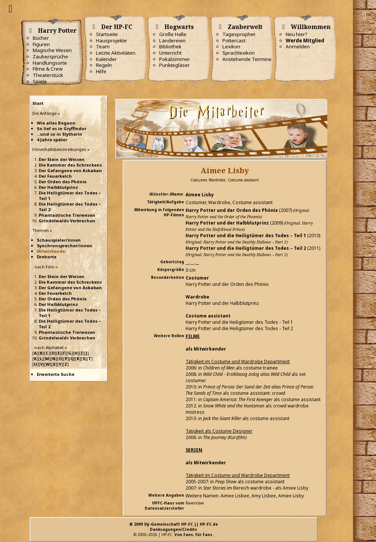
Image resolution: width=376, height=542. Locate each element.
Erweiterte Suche (55, 374)
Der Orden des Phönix (63, 181)
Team (103, 46)
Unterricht (170, 52)
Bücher (41, 38)
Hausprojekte (111, 40)
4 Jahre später (52, 139)
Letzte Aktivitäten (115, 52)
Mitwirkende (51, 251)
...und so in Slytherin (59, 134)
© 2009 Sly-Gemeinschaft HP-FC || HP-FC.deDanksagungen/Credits (173, 527)
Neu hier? (297, 34)
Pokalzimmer (174, 59)
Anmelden (298, 46)
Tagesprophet (238, 34)
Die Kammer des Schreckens (70, 165)
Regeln (104, 65)
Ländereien (172, 40)
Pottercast (233, 40)
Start (38, 103)
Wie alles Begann (56, 123)
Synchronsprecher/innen (64, 245)
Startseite (107, 34)
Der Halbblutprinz (58, 187)
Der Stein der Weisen (61, 159)
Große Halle (172, 34)
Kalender (106, 59)
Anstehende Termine (246, 59)
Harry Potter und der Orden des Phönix (232, 210)
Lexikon (231, 46)
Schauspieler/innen (59, 240)
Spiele (40, 81)
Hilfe (101, 71)
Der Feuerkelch (55, 176)
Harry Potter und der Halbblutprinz (227, 223)
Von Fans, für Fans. (193, 534)
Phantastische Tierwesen (67, 215)
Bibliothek (170, 46)
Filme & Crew (47, 68)
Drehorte (47, 256)
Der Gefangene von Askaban (70, 170)
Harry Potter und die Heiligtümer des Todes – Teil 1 (246, 235)
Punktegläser (174, 65)
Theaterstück (48, 75)
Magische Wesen (52, 50)
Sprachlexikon (238, 52)
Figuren (41, 44)
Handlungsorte (50, 62)
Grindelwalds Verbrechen (67, 220)
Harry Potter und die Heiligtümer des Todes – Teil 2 (246, 248)
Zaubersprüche (50, 56)
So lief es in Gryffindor (61, 128)
